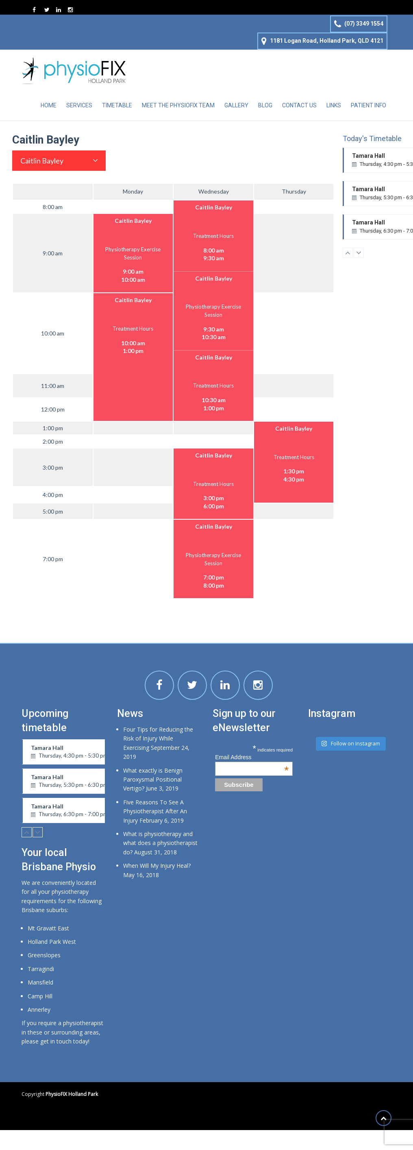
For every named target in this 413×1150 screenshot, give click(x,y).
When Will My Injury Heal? (157, 865)
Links (333, 105)
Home (49, 105)
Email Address (252, 757)
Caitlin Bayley (41, 160)
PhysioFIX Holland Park (72, 1094)
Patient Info (368, 105)
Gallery (236, 105)
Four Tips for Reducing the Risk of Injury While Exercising (158, 738)
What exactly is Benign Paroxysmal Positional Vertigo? (153, 780)
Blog (265, 105)
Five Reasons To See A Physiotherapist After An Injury (155, 811)
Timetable (117, 105)
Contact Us (299, 105)
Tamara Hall (77, 754)
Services (79, 105)
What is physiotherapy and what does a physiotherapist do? (160, 843)
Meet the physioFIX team (178, 105)
